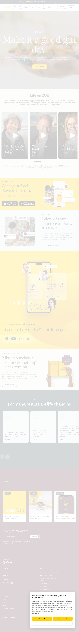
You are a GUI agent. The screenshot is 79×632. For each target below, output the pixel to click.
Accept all (42, 619)
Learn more (35, 614)
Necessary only (63, 619)
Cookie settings (52, 624)
